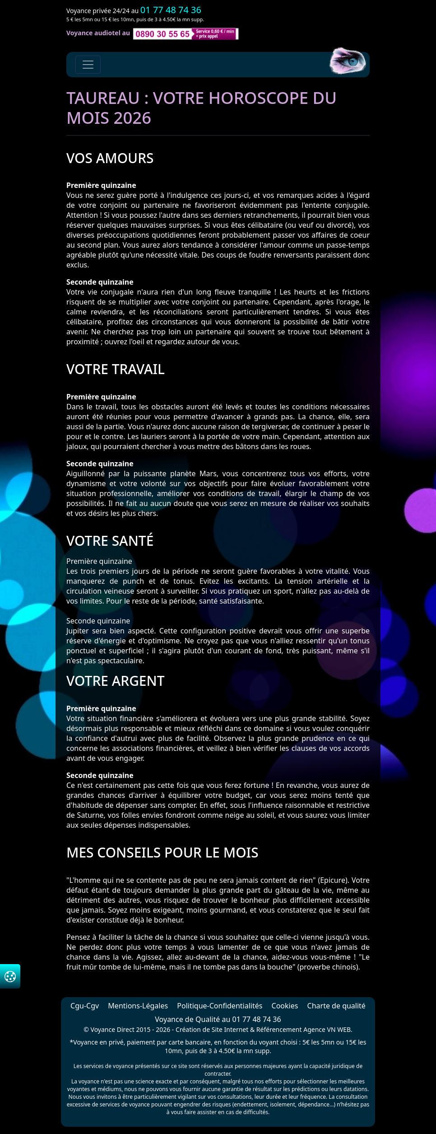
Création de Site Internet (212, 1029)
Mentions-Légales (138, 1006)
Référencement (279, 1029)
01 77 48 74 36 (170, 10)
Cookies (285, 1006)
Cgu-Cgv (84, 1006)
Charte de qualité (336, 1006)
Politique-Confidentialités (219, 1006)
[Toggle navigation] (88, 65)
